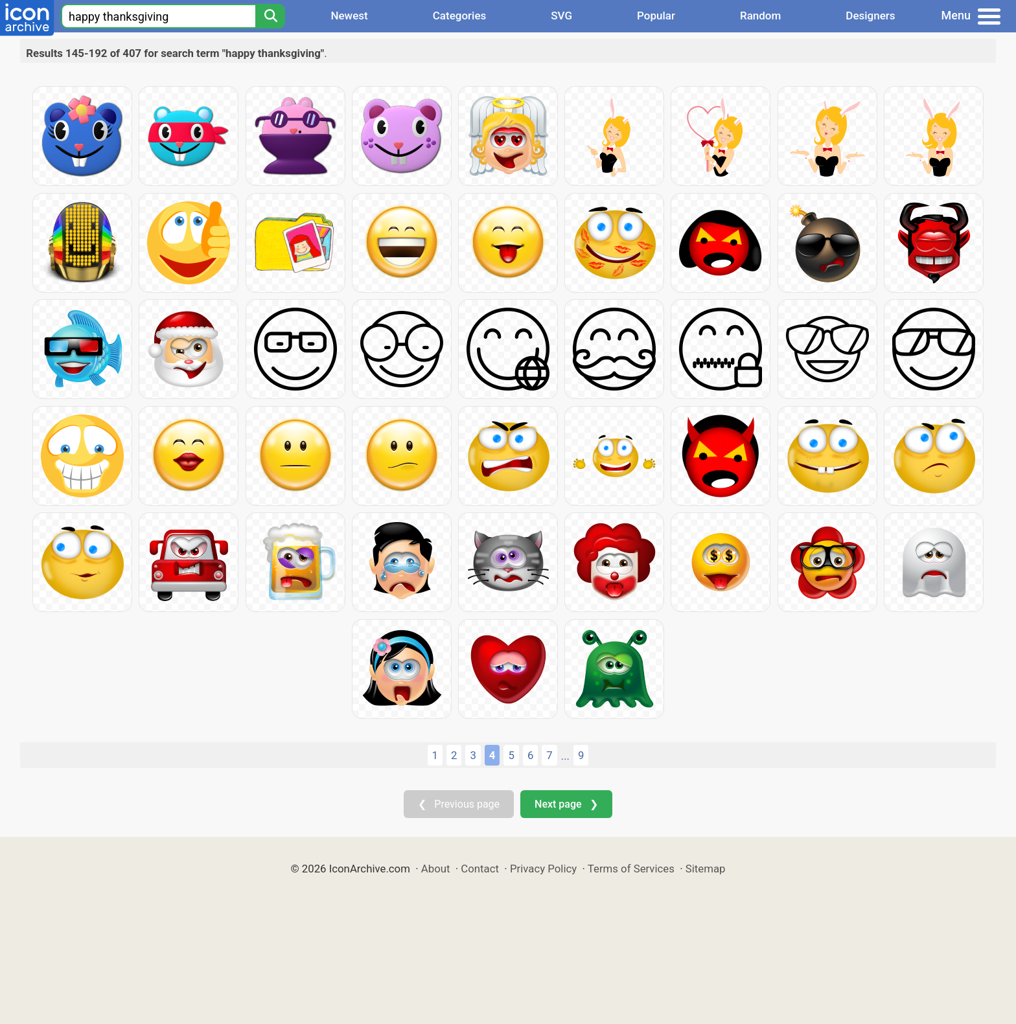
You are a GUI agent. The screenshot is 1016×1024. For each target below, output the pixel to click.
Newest (348, 15)
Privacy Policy (543, 868)
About (435, 868)
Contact (480, 868)
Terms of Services (631, 868)
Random (760, 15)
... (565, 755)
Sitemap (706, 868)
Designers (870, 15)
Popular (656, 15)
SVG (561, 15)
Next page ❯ (566, 804)
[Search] (270, 16)
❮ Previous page (459, 804)
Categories (460, 15)
